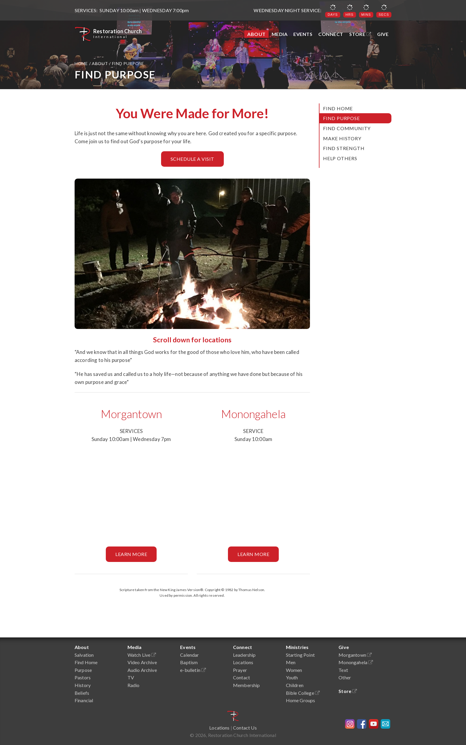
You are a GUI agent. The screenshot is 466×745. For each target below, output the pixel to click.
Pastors (83, 677)
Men (290, 662)
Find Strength (343, 148)
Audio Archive (142, 670)
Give (382, 34)
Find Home (338, 108)
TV (130, 677)
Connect (330, 34)
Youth (292, 677)
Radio (133, 685)
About (256, 34)
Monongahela (253, 413)
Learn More (131, 554)
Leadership (244, 655)
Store (360, 34)
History (83, 685)
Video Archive (142, 662)
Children (294, 685)
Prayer (240, 670)
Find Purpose (341, 118)
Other (345, 677)
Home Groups (300, 700)
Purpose (83, 670)
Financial (84, 700)
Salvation (84, 655)
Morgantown (131, 413)
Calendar (189, 655)
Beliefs (82, 693)
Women (294, 670)
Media (280, 34)
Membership (246, 685)
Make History (342, 138)
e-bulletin (193, 670)
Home (82, 63)
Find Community (347, 128)
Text (343, 670)
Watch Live (141, 655)
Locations (243, 662)
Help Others (340, 158)
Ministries (297, 647)
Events (302, 34)
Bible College (303, 693)
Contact (241, 677)
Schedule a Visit (192, 159)
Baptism (189, 662)
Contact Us (245, 727)
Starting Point (300, 655)
